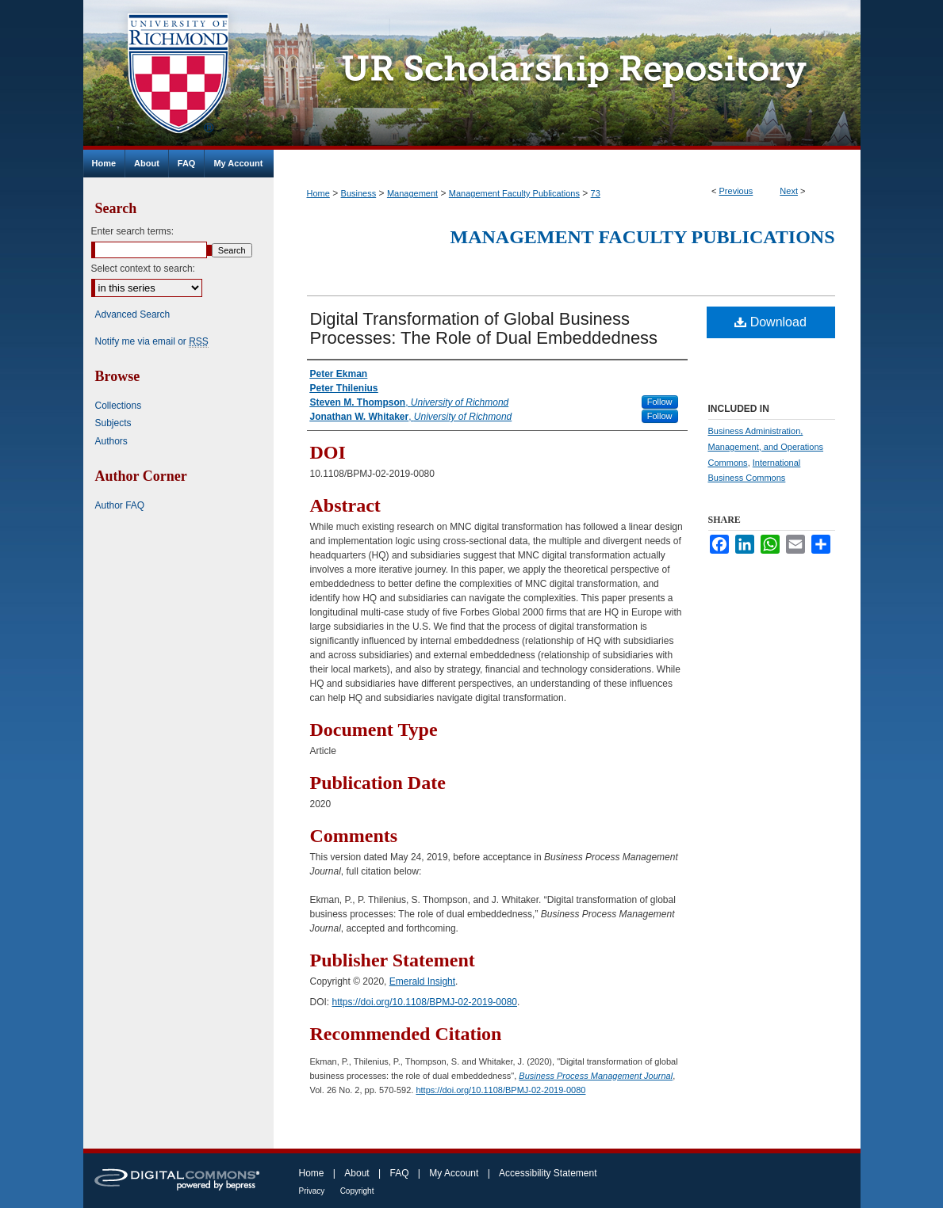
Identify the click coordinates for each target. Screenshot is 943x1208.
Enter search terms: (132, 231)
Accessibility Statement (547, 1173)
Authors (111, 441)
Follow (660, 401)
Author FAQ (120, 505)
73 (595, 193)
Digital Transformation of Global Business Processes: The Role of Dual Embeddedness (484, 328)
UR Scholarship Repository (567, 75)
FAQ (398, 1173)
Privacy (312, 1191)
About (356, 1173)
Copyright (357, 1191)
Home (318, 193)
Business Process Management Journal (596, 1075)
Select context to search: (143, 268)
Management (412, 193)
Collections (118, 405)
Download (770, 322)
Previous (736, 191)
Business (359, 193)
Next (789, 191)
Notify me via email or (152, 341)
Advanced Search (133, 314)
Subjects (113, 423)
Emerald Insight (422, 981)
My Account (453, 1173)
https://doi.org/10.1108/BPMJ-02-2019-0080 (424, 1002)
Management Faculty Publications (514, 193)
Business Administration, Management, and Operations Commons (766, 446)
